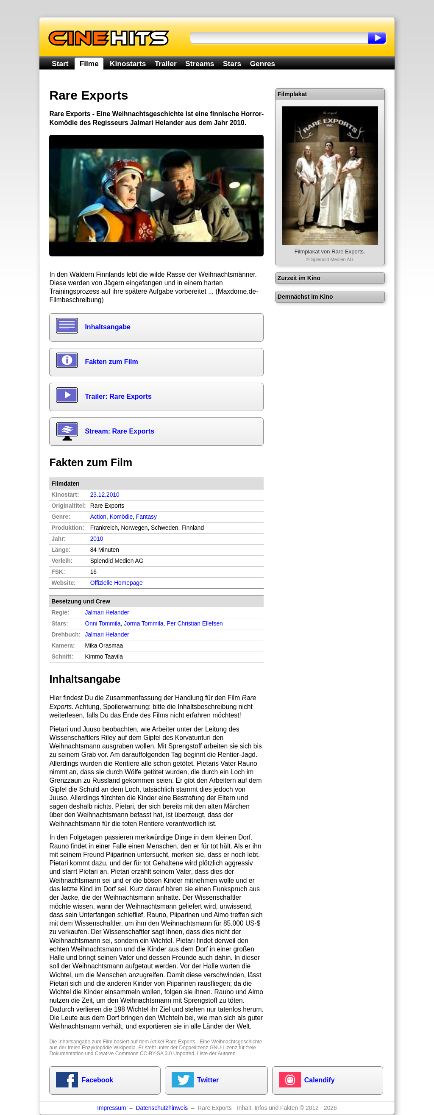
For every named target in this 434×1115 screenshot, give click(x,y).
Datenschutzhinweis (162, 1108)
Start (60, 63)
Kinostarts (128, 63)
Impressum (111, 1108)
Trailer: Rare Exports (118, 396)
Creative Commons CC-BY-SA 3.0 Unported (144, 1054)
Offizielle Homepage (116, 583)
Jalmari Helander (107, 634)
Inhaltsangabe (108, 327)
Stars (232, 63)
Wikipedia (125, 1048)
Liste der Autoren (216, 1054)
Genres (262, 63)
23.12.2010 (105, 495)
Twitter (208, 1080)
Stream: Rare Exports (119, 431)
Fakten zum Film (111, 361)
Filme (89, 63)
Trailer (166, 63)
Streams (199, 63)
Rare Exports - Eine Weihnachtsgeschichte (214, 1042)
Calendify (319, 1080)
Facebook (97, 1080)
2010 (96, 539)
